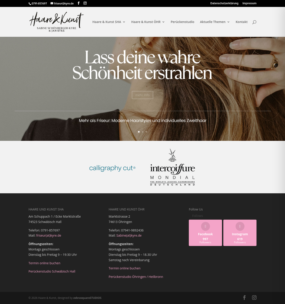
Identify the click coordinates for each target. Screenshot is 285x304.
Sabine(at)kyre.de (129, 235)
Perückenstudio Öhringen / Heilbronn (136, 277)
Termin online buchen (44, 263)
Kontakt (242, 22)
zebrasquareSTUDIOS (87, 298)
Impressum (249, 3)
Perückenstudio (182, 22)
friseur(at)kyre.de (48, 235)
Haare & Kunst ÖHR (146, 22)
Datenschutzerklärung (224, 3)
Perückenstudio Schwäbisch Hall (52, 271)
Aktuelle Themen (212, 22)
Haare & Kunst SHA (106, 22)
